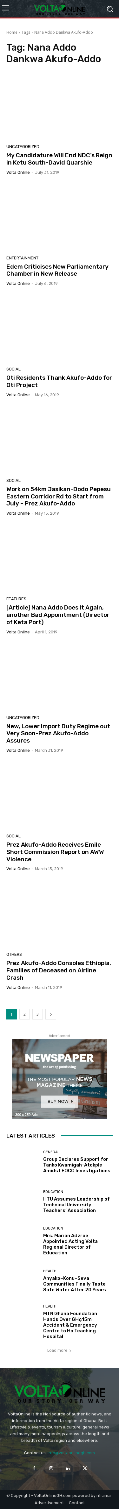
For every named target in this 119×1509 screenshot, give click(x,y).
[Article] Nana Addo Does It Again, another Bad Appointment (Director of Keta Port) (57, 615)
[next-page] (50, 1014)
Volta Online (18, 172)
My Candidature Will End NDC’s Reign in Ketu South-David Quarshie (59, 159)
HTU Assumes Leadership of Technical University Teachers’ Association (76, 1204)
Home (11, 32)
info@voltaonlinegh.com (71, 1452)
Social (13, 369)
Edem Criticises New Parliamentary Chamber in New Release (57, 270)
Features (16, 599)
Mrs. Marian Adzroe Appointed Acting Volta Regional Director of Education (70, 1244)
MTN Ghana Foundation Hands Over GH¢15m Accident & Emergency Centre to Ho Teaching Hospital (70, 1325)
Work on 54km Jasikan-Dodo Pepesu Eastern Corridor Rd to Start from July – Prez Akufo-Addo (58, 496)
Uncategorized (22, 147)
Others (14, 954)
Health (49, 1271)
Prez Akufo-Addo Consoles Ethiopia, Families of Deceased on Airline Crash (58, 970)
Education (53, 1192)
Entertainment (22, 258)
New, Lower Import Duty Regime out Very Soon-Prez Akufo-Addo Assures (58, 733)
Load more (59, 1350)
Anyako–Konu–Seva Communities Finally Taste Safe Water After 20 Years (74, 1284)
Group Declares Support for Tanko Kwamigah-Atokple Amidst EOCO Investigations (76, 1165)
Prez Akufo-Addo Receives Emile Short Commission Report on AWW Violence (55, 852)
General (51, 1152)
